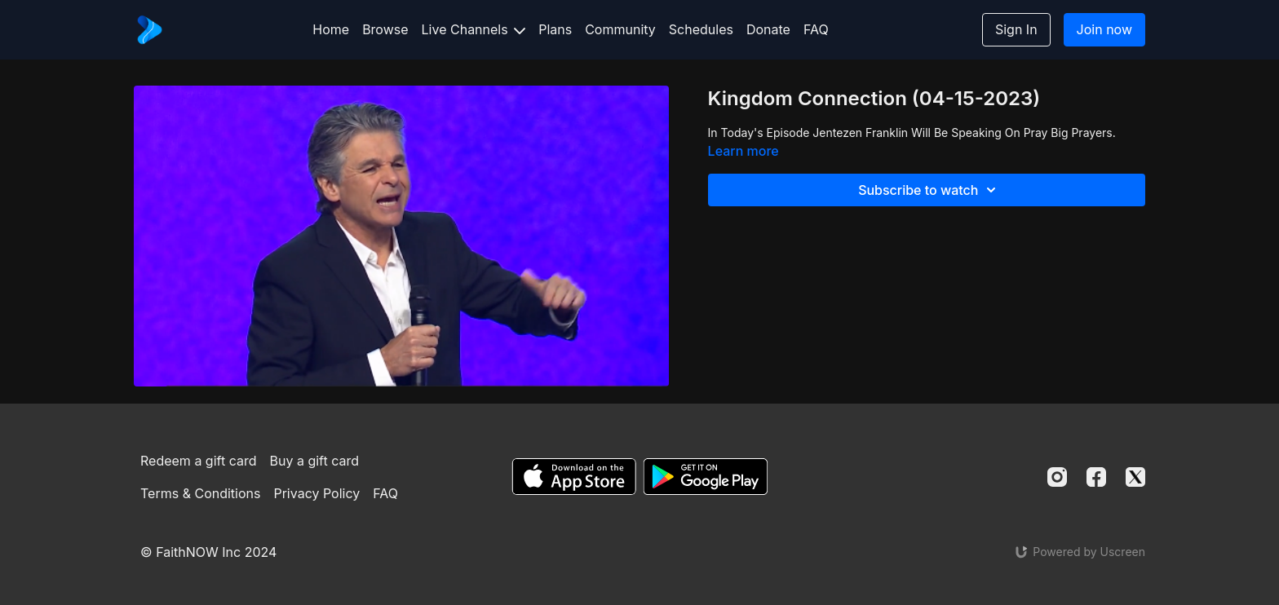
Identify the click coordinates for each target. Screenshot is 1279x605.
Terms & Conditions (200, 493)
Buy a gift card (315, 461)
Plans (555, 29)
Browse (385, 29)
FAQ (816, 29)
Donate (768, 29)
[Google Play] (705, 476)
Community (620, 29)
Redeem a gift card (198, 461)
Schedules (701, 29)
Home (330, 29)
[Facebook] (1096, 477)
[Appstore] (573, 476)
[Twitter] (1135, 477)
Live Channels (474, 29)
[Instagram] (1057, 477)
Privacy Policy (316, 493)
